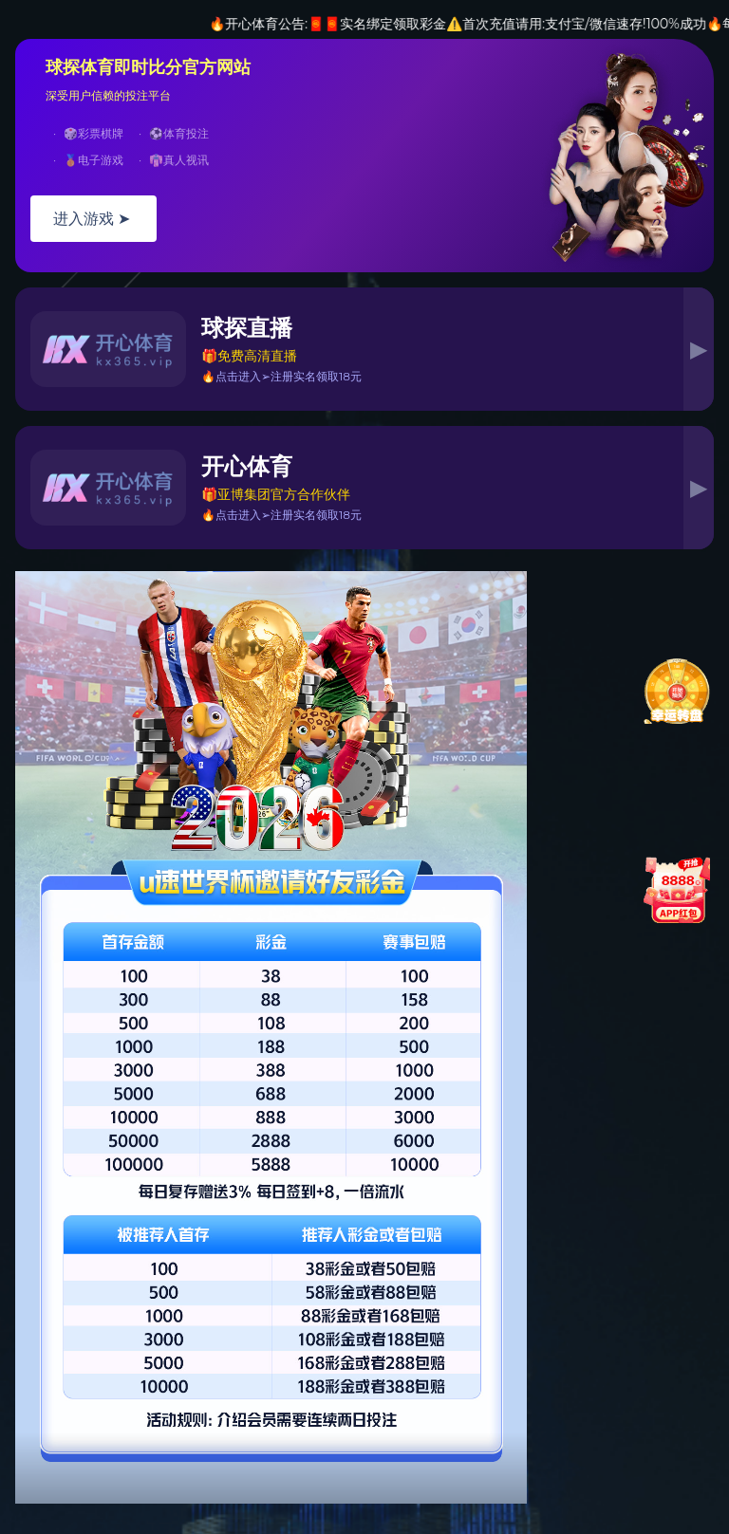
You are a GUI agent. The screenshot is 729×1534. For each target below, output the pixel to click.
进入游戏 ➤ (93, 219)
